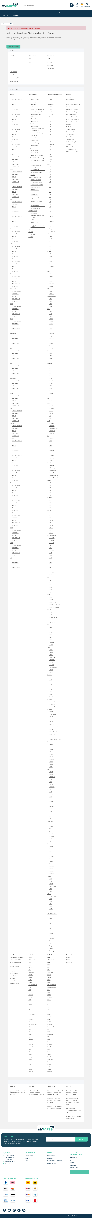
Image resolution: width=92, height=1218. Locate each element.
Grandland (52, 659)
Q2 (50, 139)
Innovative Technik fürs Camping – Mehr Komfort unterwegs (54, 1100)
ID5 (50, 928)
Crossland (52, 657)
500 (51, 311)
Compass (52, 425)
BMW (11, 142)
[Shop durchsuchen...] (46, 5)
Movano (52, 664)
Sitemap (49, 62)
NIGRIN (31, 231)
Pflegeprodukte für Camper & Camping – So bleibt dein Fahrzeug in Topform (55, 1092)
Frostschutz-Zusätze (36, 179)
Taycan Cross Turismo (55, 739)
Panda (51, 323)
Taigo (51, 946)
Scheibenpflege (35, 99)
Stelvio (51, 112)
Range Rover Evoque (55, 473)
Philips (68, 957)
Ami (51, 236)
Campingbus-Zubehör (72, 97)
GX (50, 483)
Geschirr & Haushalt (71, 117)
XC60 (51, 908)
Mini (11, 363)
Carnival (52, 438)
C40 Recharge (53, 896)
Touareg (52, 951)
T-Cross (52, 938)
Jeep (48, 420)
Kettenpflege (34, 213)
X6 (50, 206)
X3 (50, 199)
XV (50, 841)
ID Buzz (52, 921)
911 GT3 (52, 719)
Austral (51, 747)
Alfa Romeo (50, 104)
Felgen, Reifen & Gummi (35, 148)
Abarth (11, 97)
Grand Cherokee (54, 428)
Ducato (51, 321)
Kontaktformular (10, 1164)
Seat (11, 468)
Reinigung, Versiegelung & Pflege (37, 216)
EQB (51, 552)
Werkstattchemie (35, 208)
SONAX (31, 229)
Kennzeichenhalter (17, 99)
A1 (50, 119)
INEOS (11, 244)
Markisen (68, 124)
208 (51, 679)
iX (50, 191)
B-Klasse (52, 540)
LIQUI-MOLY (32, 234)
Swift (51, 859)
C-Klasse (52, 542)
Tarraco (51, 784)
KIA (11, 274)
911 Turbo (52, 722)
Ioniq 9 (51, 383)
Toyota (11, 528)
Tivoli (51, 829)
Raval (51, 264)
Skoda (11, 483)
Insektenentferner (35, 187)
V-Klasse (52, 575)
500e (51, 313)
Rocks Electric (53, 667)
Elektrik (68, 107)
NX (50, 488)
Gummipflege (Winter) (37, 184)
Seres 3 (52, 291)
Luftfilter (14, 104)
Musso (51, 826)
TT (50, 162)
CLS (51, 547)
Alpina (11, 112)
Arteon (51, 916)
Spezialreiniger (35, 121)
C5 (50, 246)
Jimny (51, 854)
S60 (51, 898)
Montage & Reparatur (36, 201)
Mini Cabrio (53, 602)
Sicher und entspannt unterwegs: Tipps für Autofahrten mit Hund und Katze (73, 1101)
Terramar (52, 269)
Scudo (51, 326)
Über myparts (32, 56)
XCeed (51, 460)
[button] (77, 5)
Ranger (51, 343)
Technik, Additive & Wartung (36, 158)
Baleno (51, 846)
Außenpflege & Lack (34, 97)
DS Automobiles (51, 296)
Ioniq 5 (51, 378)
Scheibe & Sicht (35, 126)
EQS (51, 557)
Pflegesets (33, 119)
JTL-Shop (76, 1216)
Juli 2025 (68, 1086)
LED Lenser (69, 962)
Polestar (49, 699)
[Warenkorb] (87, 5)
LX (50, 485)
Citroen (49, 234)
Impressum (50, 65)
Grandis (52, 620)
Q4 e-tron (52, 144)
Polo (51, 936)
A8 (50, 134)
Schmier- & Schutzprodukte (35, 204)
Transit (51, 348)
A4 (50, 124)
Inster (51, 376)
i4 (50, 184)
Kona (51, 388)
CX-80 (51, 528)
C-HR (51, 881)
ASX (51, 612)
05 (50, 508)
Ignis (51, 851)
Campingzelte (70, 99)
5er (50, 177)
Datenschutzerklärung (32, 1139)
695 (51, 102)
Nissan (11, 393)
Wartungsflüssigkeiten (37, 172)
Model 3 (52, 866)
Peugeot (12, 423)
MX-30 (51, 530)
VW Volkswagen (52, 913)
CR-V (51, 356)
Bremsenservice (35, 163)
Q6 (50, 149)
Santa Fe (52, 391)
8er (50, 181)
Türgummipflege (35, 140)
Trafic (51, 767)
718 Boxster (53, 712)
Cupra (11, 169)
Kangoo (52, 757)
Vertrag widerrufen (79, 1172)
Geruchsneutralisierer (36, 182)
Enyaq (51, 794)
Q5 (50, 147)
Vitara (51, 861)
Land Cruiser (53, 886)
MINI (48, 595)
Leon (51, 261)
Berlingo (52, 239)
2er (50, 169)
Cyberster (52, 580)
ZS (50, 592)
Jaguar (49, 403)
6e (50, 518)
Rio (50, 453)
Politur (32, 107)
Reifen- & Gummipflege (37, 155)
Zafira (51, 672)
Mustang (52, 338)
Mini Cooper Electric (55, 605)
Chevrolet (12, 154)
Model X (52, 871)
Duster (51, 276)
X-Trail (51, 645)
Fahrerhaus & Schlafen (72, 109)
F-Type (51, 411)
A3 (50, 122)
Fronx (51, 849)
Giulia (51, 107)
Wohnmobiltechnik (71, 149)
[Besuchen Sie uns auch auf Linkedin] (23, 1210)
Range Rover (53, 470)
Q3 (50, 142)
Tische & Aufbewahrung (72, 137)
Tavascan (52, 266)
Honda (49, 351)
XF (50, 418)
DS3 (51, 298)
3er (50, 172)
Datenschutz (50, 56)
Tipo (51, 328)
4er (50, 174)
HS (50, 582)
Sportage (52, 458)
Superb (51, 811)
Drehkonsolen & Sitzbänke (73, 104)
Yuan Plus (52, 231)
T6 (50, 943)
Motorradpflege (33, 210)
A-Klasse (52, 537)
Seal (51, 224)
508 (51, 692)
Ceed (51, 440)
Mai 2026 (12, 1086)
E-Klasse (52, 550)
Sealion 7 (52, 226)
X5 (50, 204)
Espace (51, 754)
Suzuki (11, 513)
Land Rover (13, 289)
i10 (50, 368)
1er (50, 167)
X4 (50, 201)
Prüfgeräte (69, 127)
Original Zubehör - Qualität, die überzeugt (73, 1117)
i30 (50, 373)
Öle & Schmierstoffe (36, 165)
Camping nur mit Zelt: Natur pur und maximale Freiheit (54, 1107)
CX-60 (51, 525)
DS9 (51, 306)
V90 (51, 903)
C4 (50, 244)
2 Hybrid (52, 513)
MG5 (51, 590)
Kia (48, 435)
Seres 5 (52, 294)
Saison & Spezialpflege (35, 177)
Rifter (51, 694)
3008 (51, 682)
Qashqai (52, 642)
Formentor (52, 259)
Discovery (52, 468)
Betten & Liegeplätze (15, 960)
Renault (12, 453)
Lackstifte (12, 75)
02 (50, 503)
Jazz (51, 361)
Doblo (51, 318)
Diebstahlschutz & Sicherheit (74, 102)
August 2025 (51, 1086)
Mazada (49, 1024)
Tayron (51, 948)
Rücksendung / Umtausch (16, 78)
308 (51, 684)
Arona (51, 771)
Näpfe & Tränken (14, 966)
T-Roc (51, 941)
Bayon (51, 366)
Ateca (51, 254)
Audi (11, 127)
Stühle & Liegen (70, 134)
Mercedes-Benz (14, 333)
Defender (52, 465)
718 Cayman (53, 714)
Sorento (52, 455)
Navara (51, 637)
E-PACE (52, 406)
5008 (51, 689)
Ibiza (51, 779)
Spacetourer (53, 249)
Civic (51, 353)
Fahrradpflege (32, 220)
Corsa (51, 654)
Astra (51, 650)
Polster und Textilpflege (37, 133)
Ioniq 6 (51, 381)
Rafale (51, 762)
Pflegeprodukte (14, 973)
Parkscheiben (15, 109)
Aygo (51, 879)
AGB (48, 59)
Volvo (11, 542)
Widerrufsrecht (51, 68)
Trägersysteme (70, 139)
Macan (51, 729)
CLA (51, 545)
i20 (50, 371)
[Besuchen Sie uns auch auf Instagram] (14, 1210)
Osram (68, 960)
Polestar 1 (52, 702)
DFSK (48, 289)
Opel (11, 408)
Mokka (51, 662)
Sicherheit (12, 978)
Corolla (51, 884)
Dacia (48, 271)
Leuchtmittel (15, 102)
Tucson (51, 396)
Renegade (52, 430)
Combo (51, 652)
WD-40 (33, 174)
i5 (50, 186)
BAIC (30, 965)
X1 (50, 194)
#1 (50, 816)
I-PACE (51, 413)
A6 (50, 129)
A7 (50, 132)
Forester (52, 834)
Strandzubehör (70, 132)
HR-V (51, 358)
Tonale (51, 114)
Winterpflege (34, 194)
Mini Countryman (54, 607)
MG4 (51, 587)
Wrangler (52, 433)
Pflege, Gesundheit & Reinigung (15, 970)
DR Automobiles (33, 984)
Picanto (52, 448)
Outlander (52, 622)
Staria (51, 393)
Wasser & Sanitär (71, 147)
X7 (50, 209)
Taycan (51, 737)
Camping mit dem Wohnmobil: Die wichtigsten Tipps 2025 (74, 1110)
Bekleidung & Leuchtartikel (17, 957)
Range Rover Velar (55, 478)
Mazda (11, 318)
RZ (50, 493)
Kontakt (12, 56)
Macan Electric (53, 732)
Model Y (52, 874)
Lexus (49, 480)
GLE (51, 570)
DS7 (51, 303)
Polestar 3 (52, 707)
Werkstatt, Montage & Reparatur (34, 198)
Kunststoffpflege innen (37, 138)
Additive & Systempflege (37, 160)
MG (11, 348)
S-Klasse (52, 572)
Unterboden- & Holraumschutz (35, 168)
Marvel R (52, 585)
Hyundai (12, 229)
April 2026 (32, 1086)
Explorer (52, 333)
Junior (51, 109)
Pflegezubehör (34, 145)
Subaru (12, 498)
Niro (51, 445)
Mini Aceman (53, 600)
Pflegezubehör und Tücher (36, 115)
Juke (51, 630)
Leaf (51, 632)
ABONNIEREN (82, 1139)
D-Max (51, 401)
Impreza (52, 836)
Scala (51, 809)
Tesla (48, 864)
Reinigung (33, 104)
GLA (51, 562)
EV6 (51, 443)
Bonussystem (13, 71)
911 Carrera (53, 717)
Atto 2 (51, 216)
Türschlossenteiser (36, 192)
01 (50, 500)
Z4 (50, 211)
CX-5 (51, 523)
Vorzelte (68, 144)
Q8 (50, 154)
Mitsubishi (50, 610)
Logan (51, 281)
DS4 (51, 301)
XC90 (51, 911)
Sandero (52, 284)
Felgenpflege (34, 150)
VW (11, 557)
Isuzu (48, 398)
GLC (51, 567)
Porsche (12, 438)
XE (50, 416)
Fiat (11, 199)
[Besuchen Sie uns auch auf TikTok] (19, 1210)
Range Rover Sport (55, 475)
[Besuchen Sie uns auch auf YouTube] (9, 1210)
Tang (51, 229)
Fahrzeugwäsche (35, 102)
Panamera (52, 734)
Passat (51, 933)
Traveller (52, 697)
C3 (50, 241)
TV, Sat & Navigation (71, 142)
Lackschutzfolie (14, 81)
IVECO (30, 1002)
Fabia (51, 796)
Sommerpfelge (35, 189)
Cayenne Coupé (54, 727)
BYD (48, 214)
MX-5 (51, 533)
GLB (51, 565)
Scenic (51, 764)
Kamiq (51, 799)
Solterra (52, 839)
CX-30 (51, 520)
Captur (51, 749)
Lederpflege (34, 135)
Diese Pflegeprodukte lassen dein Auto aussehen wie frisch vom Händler (74, 1092)
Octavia (52, 806)
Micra (51, 635)
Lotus (11, 303)
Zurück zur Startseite (13, 46)
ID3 (50, 923)
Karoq (51, 801)
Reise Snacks (13, 976)
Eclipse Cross (53, 617)
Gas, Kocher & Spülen (72, 114)
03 (50, 505)
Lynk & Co (50, 498)
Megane (52, 759)
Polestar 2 (52, 704)
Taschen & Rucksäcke (15, 981)
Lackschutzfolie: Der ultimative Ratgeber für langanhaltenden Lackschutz (36, 1092)
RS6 (51, 159)
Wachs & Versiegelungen (37, 109)
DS (10, 184)
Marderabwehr (16, 107)
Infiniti (11, 259)
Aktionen (31, 59)
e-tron (51, 137)
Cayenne (52, 724)
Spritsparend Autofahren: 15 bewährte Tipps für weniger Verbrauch (17, 1092)
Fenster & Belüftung (71, 112)
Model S (52, 869)
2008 (51, 677)
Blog (30, 62)
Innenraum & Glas (33, 124)
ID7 (50, 931)
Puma (51, 341)
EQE (51, 555)
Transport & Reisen (15, 983)
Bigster (51, 274)
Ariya (51, 627)
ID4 (50, 926)
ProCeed (52, 450)
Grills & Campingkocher (72, 119)
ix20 (51, 386)
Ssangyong (50, 821)
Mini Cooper (13, 378)
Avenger (52, 423)
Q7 (50, 152)
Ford (11, 214)
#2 (50, 819)
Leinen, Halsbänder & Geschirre (15, 963)
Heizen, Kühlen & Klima (72, 122)
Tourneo (52, 346)
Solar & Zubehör (70, 129)
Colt (51, 615)
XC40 (51, 906)
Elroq (51, 791)
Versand (20, 1216)
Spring (51, 286)
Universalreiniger (35, 143)
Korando (52, 824)
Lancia (30, 1012)
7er (50, 179)
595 (51, 99)
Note (51, 640)
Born (51, 256)
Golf (51, 918)
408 (51, 687)
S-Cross (52, 856)
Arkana (51, 744)
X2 (50, 196)
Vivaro (51, 669)
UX (50, 495)
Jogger (51, 279)
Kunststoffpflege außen (37, 112)
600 (51, 316)
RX (50, 490)
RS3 (51, 157)
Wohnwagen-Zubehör (72, 152)
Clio (51, 752)
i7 (50, 189)
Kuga (51, 336)
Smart (49, 814)
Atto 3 (51, 219)
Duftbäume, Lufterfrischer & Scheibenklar (37, 129)
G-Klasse (52, 560)
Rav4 (51, 888)
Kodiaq (51, 804)
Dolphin (52, 221)
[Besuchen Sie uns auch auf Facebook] (4, 1210)
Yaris (51, 891)
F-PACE (52, 408)
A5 (50, 127)
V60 (51, 901)
